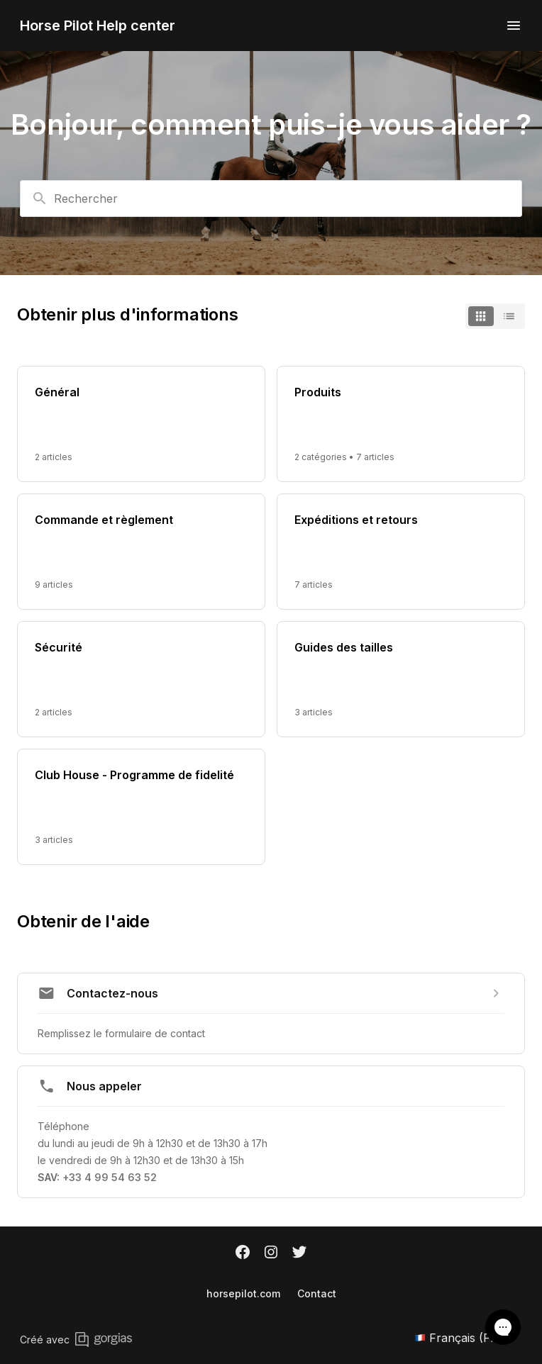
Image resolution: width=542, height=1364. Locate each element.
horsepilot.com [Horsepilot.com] (243, 1293)
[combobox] (271, 198)
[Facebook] (242, 1253)
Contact (316, 1293)
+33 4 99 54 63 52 (109, 1177)
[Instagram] (271, 1253)
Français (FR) (468, 1337)
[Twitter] (299, 1253)
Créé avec (76, 1339)
